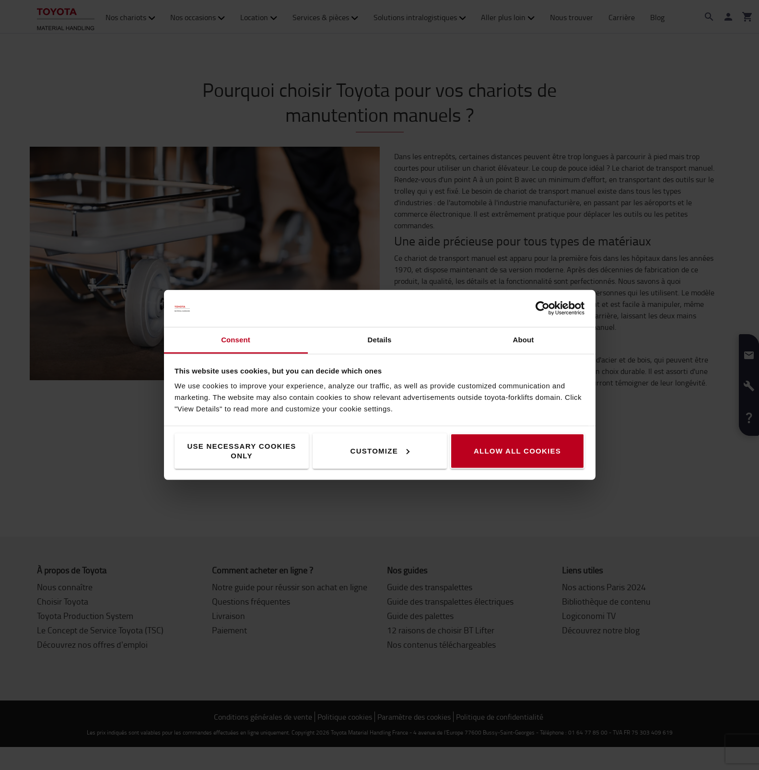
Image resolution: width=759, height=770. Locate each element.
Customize (379, 451)
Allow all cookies (517, 451)
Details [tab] (380, 340)
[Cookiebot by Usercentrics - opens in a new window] (542, 308)
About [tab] (523, 340)
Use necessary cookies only (241, 451)
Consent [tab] (235, 340)
